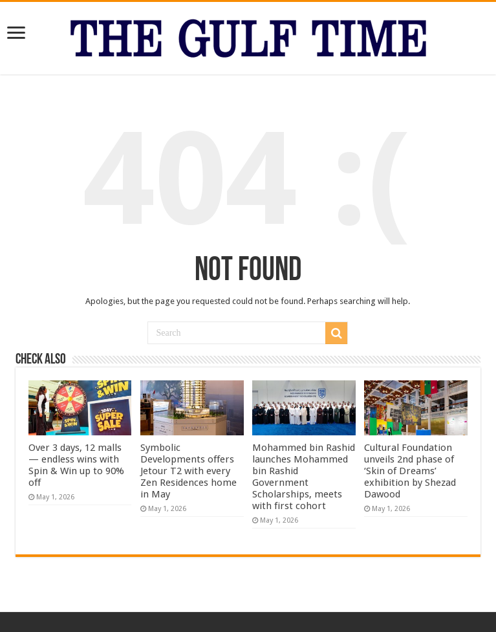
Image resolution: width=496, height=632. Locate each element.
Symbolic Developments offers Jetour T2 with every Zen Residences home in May (188, 471)
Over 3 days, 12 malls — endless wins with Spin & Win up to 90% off (76, 465)
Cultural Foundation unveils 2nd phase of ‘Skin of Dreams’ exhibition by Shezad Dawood (410, 471)
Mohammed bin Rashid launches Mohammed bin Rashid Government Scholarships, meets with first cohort (303, 477)
